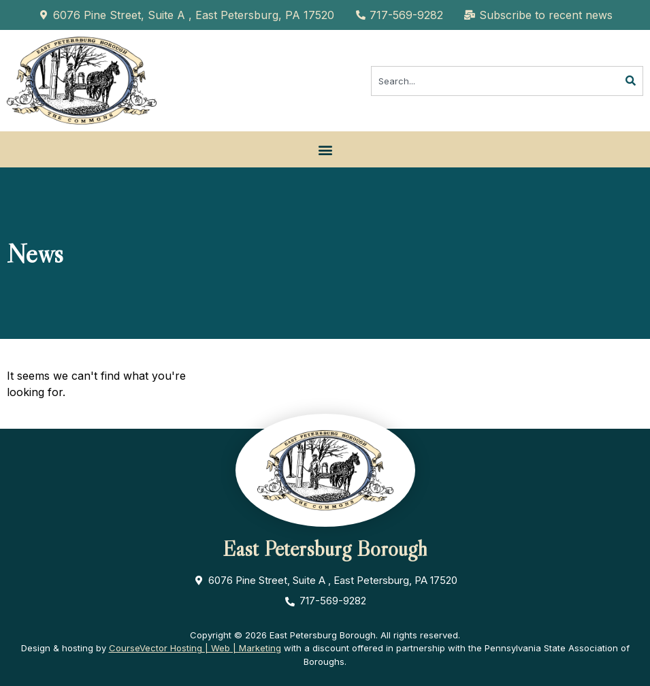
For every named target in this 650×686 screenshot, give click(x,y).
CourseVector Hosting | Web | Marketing (195, 647)
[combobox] (495, 81)
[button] (325, 149)
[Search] (631, 81)
